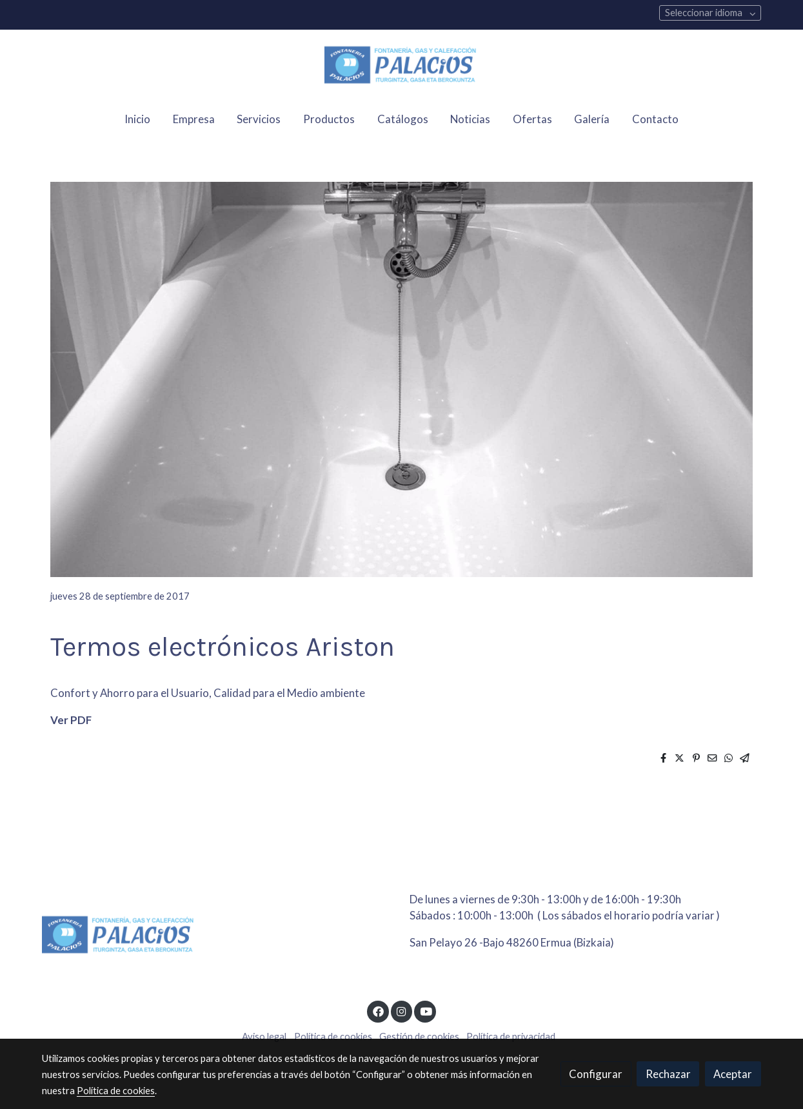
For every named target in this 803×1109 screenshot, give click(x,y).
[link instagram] (402, 1010)
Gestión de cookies (419, 1036)
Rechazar (668, 1074)
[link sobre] (217, 937)
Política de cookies (333, 1036)
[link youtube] (425, 1010)
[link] (401, 65)
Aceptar (732, 1074)
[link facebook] (378, 1010)
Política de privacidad (510, 1036)
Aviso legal (264, 1036)
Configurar (595, 1074)
